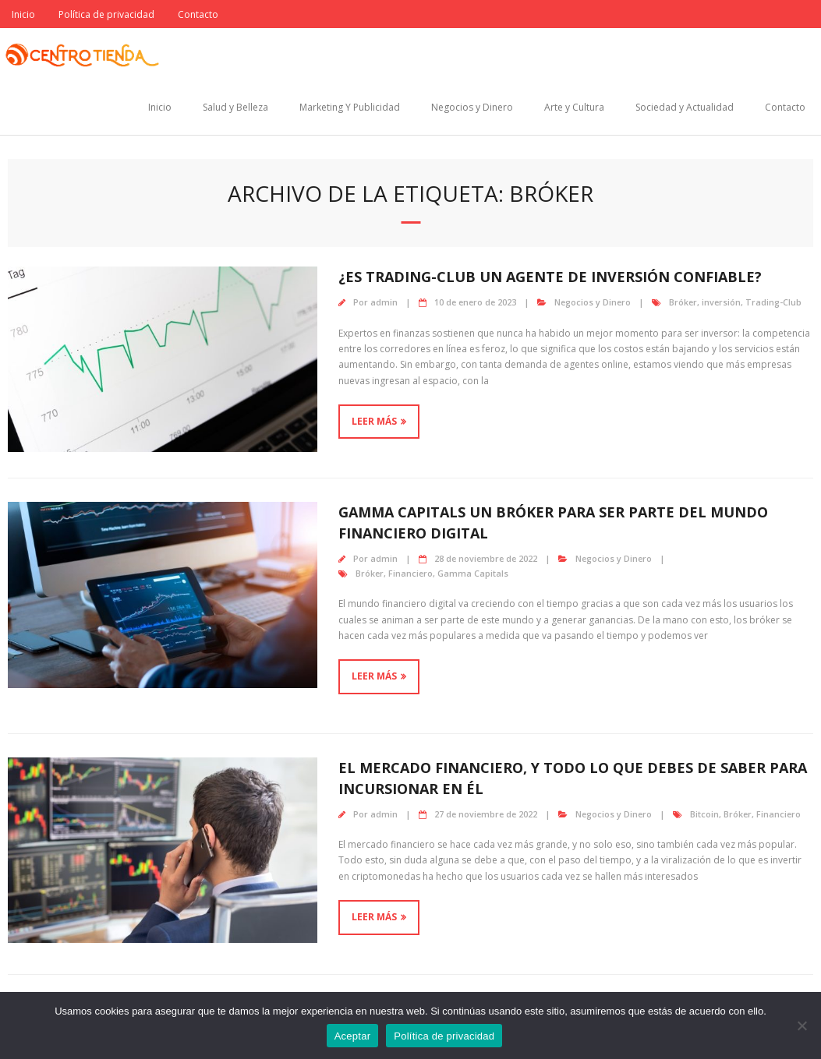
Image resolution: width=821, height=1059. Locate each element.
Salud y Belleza (235, 107)
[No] (801, 1025)
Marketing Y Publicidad (349, 107)
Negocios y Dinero (472, 107)
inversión (721, 302)
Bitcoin (704, 814)
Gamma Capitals (472, 573)
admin (384, 302)
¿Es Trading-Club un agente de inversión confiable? (550, 276)
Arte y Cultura (574, 107)
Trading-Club (773, 302)
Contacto (198, 14)
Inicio (23, 14)
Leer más (374, 421)
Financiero (410, 573)
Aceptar (352, 1036)
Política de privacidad (106, 14)
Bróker (683, 302)
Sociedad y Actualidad (684, 107)
